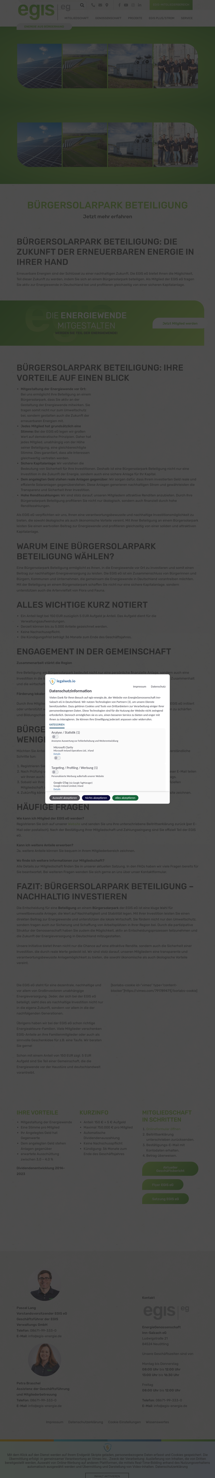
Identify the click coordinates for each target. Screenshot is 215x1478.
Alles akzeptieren (125, 798)
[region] (108, 769)
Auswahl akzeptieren (65, 798)
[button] (54, 736)
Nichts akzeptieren (96, 798)
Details (57, 753)
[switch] (55, 736)
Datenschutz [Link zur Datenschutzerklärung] (158, 686)
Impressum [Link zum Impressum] (139, 686)
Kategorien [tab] (57, 724)
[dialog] (107, 739)
